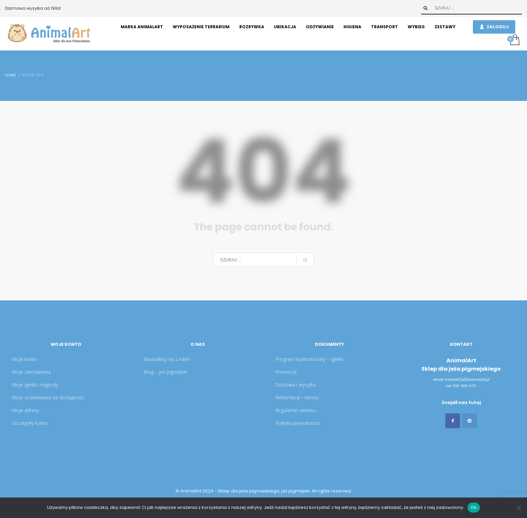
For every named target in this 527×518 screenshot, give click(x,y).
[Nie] (518, 507)
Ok (474, 507)
